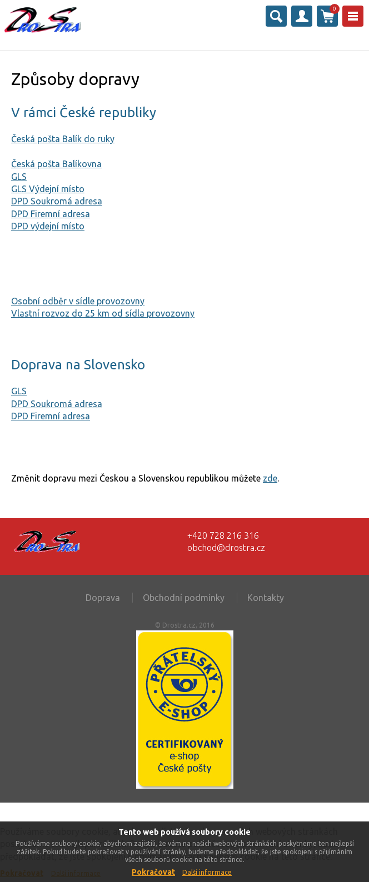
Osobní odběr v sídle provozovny (77, 301)
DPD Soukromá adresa (56, 201)
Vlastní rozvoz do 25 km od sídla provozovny (103, 313)
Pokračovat (153, 872)
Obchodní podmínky (184, 598)
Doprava (103, 598)
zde (270, 478)
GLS (19, 177)
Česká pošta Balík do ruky (62, 139)
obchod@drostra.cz (226, 548)
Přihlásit (301, 16)
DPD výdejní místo (47, 226)
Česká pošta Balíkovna (56, 164)
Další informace (207, 872)
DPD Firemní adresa (50, 214)
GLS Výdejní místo (47, 189)
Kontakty (265, 598)
